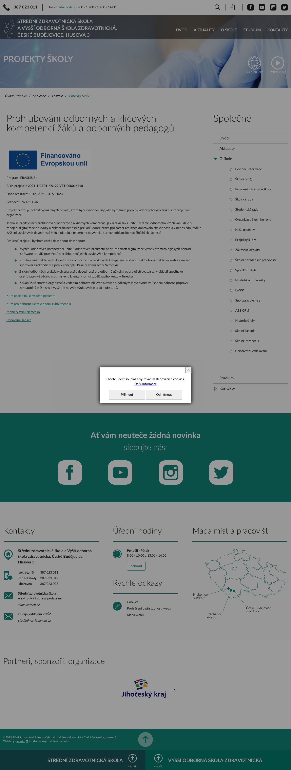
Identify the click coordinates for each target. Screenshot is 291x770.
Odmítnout (164, 394)
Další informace (145, 384)
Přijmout (127, 394)
